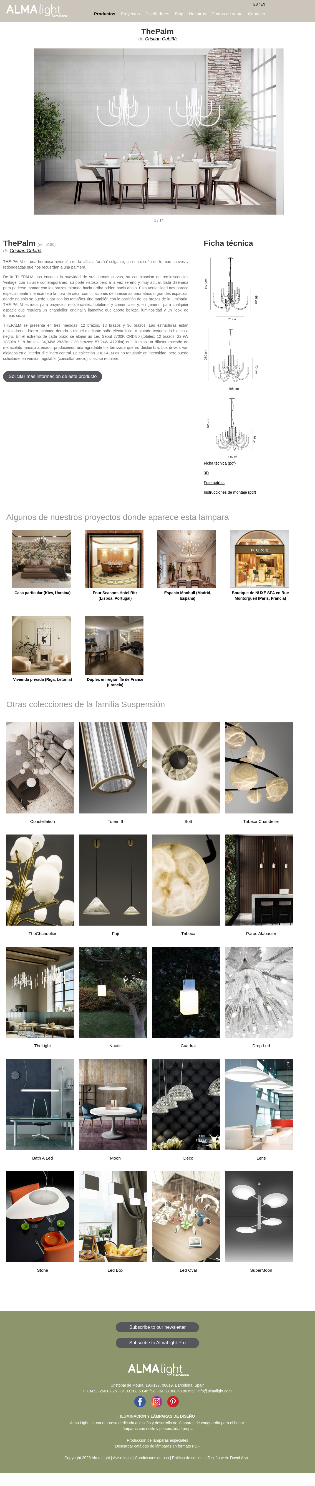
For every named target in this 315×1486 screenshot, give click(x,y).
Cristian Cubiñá (161, 39)
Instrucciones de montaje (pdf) (230, 492)
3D (206, 473)
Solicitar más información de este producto (53, 376)
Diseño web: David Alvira (229, 1458)
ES (255, 4)
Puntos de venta (226, 13)
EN (263, 4)
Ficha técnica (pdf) (220, 463)
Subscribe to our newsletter (157, 1327)
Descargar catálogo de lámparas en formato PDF (157, 1446)
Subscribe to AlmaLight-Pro (157, 1342)
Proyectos (130, 13)
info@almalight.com (215, 1391)
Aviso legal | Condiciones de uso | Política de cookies (159, 1458)
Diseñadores (157, 13)
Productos (104, 13)
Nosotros (197, 13)
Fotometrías (214, 482)
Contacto (256, 13)
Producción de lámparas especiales (157, 1440)
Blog (179, 13)
